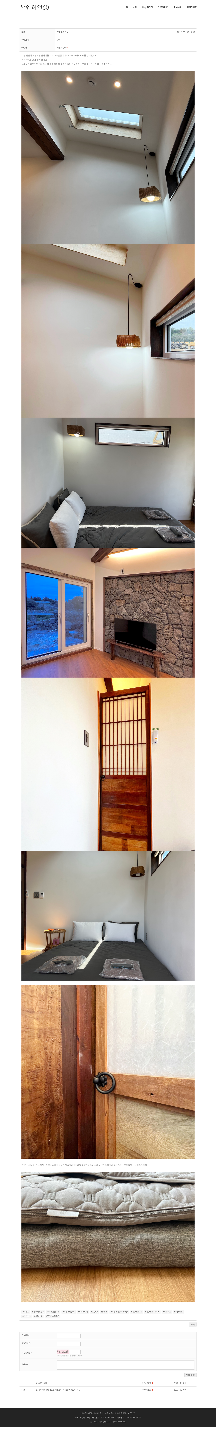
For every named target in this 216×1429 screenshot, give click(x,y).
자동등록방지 (27, 1355)
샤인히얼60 (102, 1424)
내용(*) (25, 1366)
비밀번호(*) (27, 1345)
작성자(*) (26, 1337)
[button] (62, 50)
